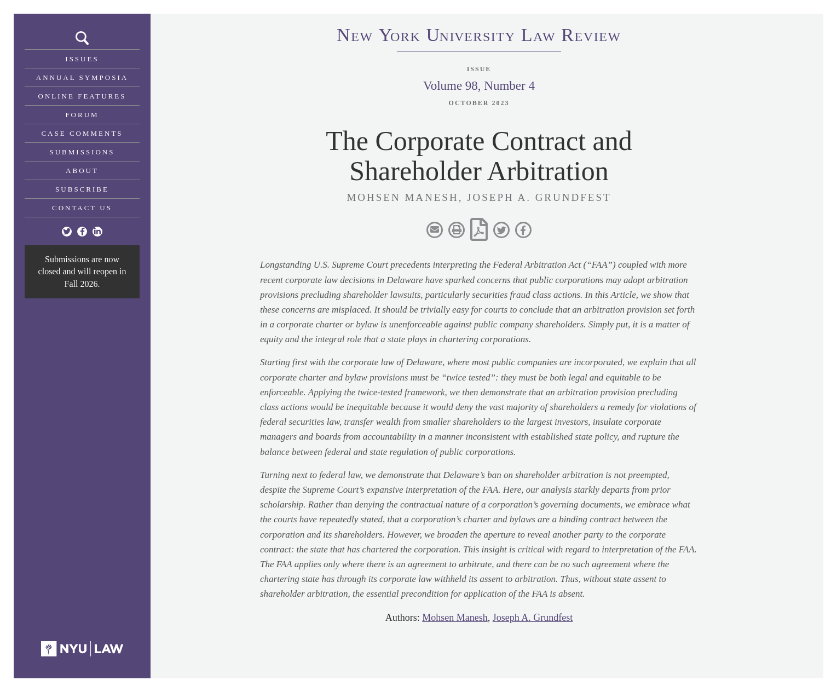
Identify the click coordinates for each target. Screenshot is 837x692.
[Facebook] (82, 232)
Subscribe (82, 189)
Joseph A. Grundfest (533, 617)
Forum (82, 115)
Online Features (82, 96)
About (82, 170)
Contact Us (82, 208)
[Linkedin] (97, 232)
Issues (82, 59)
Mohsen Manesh (455, 617)
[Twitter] (67, 232)
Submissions (82, 152)
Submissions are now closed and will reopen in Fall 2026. (82, 272)
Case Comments (82, 133)
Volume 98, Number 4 (479, 86)
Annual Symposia (82, 77)
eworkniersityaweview (479, 37)
